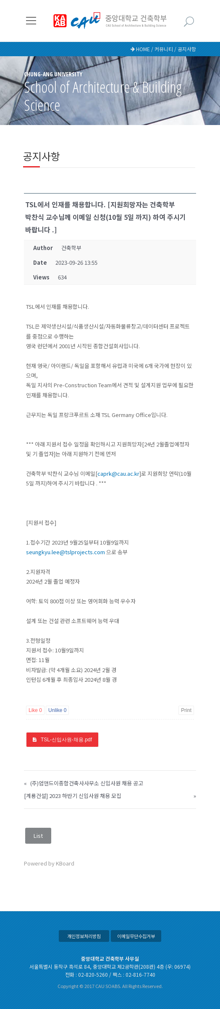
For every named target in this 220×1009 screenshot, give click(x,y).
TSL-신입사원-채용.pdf (66, 740)
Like (35, 710)
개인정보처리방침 (84, 936)
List (38, 836)
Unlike (57, 710)
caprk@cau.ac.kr (118, 473)
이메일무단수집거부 (136, 936)
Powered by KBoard (49, 863)
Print (186, 710)
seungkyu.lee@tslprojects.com (65, 552)
